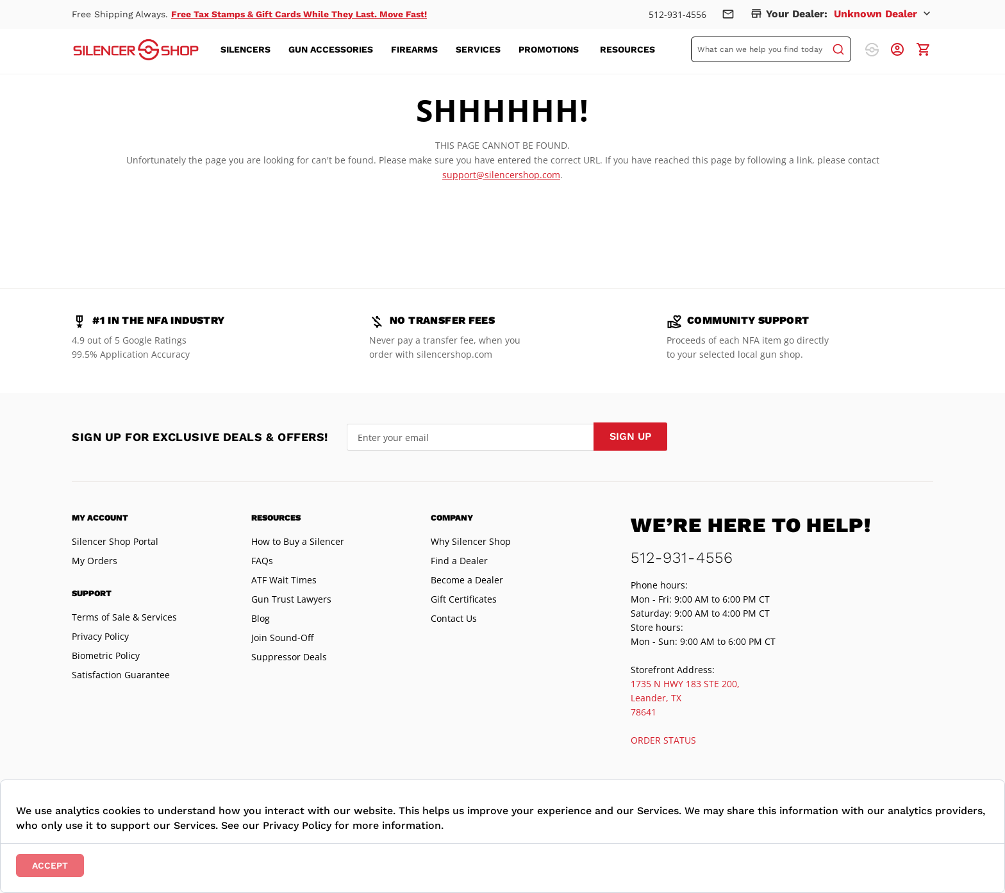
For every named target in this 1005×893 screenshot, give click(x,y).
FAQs (262, 561)
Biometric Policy (106, 655)
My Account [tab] (100, 517)
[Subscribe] (630, 436)
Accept (50, 865)
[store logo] (136, 49)
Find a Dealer (459, 561)
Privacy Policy (100, 636)
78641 (643, 712)
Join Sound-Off (282, 637)
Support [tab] (92, 593)
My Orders (94, 561)
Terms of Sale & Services (124, 617)
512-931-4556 (677, 14)
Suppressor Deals (289, 657)
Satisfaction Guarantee (121, 675)
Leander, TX (656, 698)
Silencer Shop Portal (115, 541)
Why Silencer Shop (471, 541)
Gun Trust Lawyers (291, 599)
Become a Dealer (467, 580)
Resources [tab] (276, 517)
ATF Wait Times (284, 580)
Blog (260, 618)
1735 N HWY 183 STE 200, (685, 684)
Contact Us (454, 618)
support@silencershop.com (501, 175)
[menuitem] (249, 49)
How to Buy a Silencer (297, 541)
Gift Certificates (464, 599)
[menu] (445, 49)
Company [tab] (452, 517)
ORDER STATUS (663, 740)
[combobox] (771, 49)
